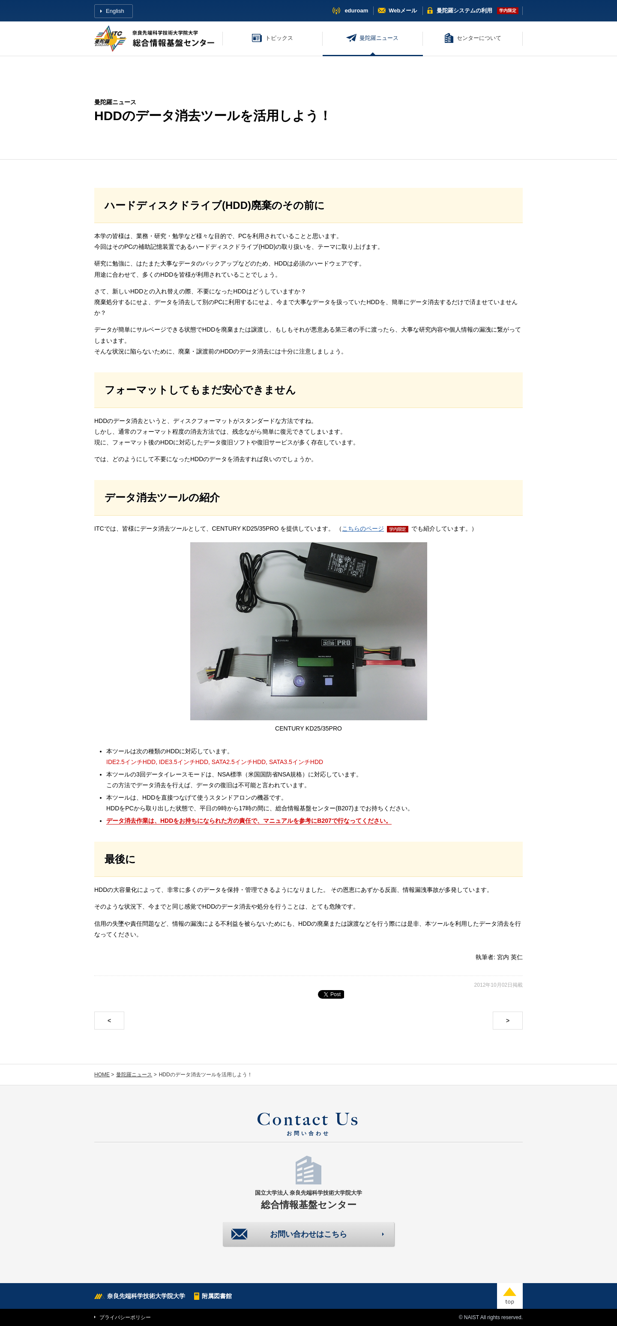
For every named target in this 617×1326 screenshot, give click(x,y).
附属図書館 (217, 1296)
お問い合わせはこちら (308, 1234)
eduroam (356, 10)
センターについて (479, 38)
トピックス (279, 38)
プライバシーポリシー (125, 1317)
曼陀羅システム (464, 10)
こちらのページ (363, 528)
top (510, 1296)
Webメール (403, 10)
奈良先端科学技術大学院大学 (146, 1296)
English (115, 11)
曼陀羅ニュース (378, 38)
